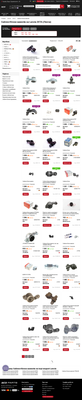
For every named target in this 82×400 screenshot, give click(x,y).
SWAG (7, 62)
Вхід (78, 1)
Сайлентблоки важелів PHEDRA (50, 371)
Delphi (5, 46)
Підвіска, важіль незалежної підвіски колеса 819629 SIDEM (71, 337)
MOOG (5, 57)
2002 (29, 32)
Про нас (44, 394)
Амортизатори (6, 76)
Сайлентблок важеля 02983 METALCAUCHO (50, 151)
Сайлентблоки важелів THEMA (50, 372)
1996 (26, 34)
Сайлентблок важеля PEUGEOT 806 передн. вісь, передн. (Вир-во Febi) (71, 57)
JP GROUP (6, 53)
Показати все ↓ (6, 68)
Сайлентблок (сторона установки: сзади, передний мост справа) (70, 275)
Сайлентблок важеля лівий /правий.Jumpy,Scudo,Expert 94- (51, 337)
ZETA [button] (33, 29)
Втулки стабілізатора (8, 95)
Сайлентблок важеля (68, 243)
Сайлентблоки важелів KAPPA (30, 371)
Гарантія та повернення (62, 1)
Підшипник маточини (7, 81)
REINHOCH (6, 59)
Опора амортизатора (8, 85)
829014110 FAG (27, 274)
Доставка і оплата (49, 1)
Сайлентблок (26, 88)
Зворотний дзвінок (28, 6)
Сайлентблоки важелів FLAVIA (10, 374)
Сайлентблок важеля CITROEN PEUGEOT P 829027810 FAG (31, 213)
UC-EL (5, 66)
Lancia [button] (26, 29)
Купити (26, 69)
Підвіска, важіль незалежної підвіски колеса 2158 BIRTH (50, 213)
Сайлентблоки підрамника (9, 99)
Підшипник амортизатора (9, 97)
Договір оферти (46, 390)
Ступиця (4, 83)
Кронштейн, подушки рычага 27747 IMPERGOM (50, 275)
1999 (36, 34)
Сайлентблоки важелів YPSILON (70, 371)
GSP (5, 51)
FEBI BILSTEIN (9, 48)
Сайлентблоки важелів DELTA (10, 372)
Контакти (72, 1)
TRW (6, 64)
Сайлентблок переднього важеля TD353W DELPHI (49, 88)
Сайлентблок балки (48, 119)
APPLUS (7, 44)
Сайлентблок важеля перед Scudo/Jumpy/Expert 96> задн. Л (31, 57)
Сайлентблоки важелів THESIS (50, 374)
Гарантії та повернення (48, 388)
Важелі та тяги (6, 78)
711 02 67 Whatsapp (15, 6)
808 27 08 (13, 8)
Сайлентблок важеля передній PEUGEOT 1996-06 (71, 306)
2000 (22, 32)
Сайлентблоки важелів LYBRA (30, 372)
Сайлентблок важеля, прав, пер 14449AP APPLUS (31, 337)
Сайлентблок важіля (48, 57)
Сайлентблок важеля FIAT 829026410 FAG (69, 119)
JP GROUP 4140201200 (28, 243)
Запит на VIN (40, 1)
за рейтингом (32, 40)
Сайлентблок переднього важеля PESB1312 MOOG (49, 182)
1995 (22, 34)
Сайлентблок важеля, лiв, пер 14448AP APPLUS (50, 244)
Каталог (44, 392)
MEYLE (5, 55)
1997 (29, 34)
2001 (26, 32)
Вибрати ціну (47, 69)
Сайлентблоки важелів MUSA (30, 374)
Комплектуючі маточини (8, 93)
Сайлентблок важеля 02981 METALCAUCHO (30, 151)
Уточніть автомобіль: (6, 28)
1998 (33, 34)
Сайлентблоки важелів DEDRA (10, 371)
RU (30, 1)
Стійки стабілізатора (8, 87)
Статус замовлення (47, 396)
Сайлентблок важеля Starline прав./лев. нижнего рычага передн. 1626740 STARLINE (30, 306)
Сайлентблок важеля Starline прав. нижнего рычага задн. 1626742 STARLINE (50, 306)
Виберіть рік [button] (17, 29)
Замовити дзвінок (27, 389)
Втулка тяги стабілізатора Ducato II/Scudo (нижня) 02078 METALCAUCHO (70, 213)
